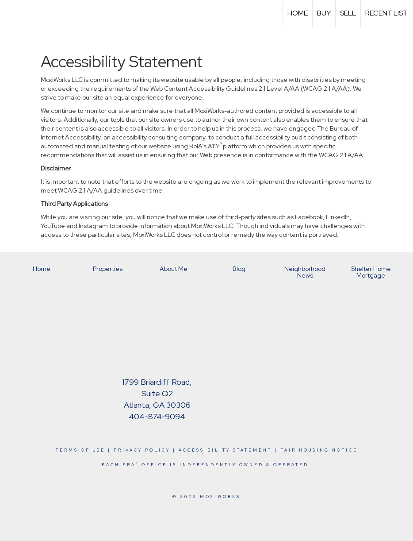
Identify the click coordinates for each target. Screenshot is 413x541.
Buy (324, 13)
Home (297, 13)
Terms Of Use (80, 450)
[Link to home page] (11, 13)
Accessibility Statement (225, 450)
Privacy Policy (142, 450)
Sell (348, 13)
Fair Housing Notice (319, 450)
